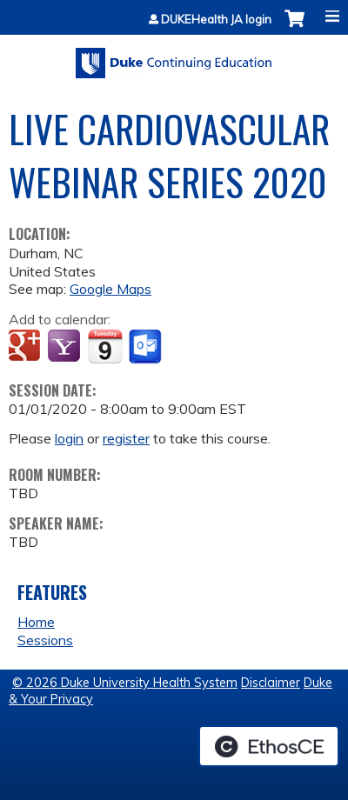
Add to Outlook (146, 347)
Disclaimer (270, 682)
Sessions (45, 640)
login (69, 438)
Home (36, 621)
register (126, 438)
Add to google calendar (26, 347)
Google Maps (110, 288)
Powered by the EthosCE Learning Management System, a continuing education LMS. (268, 746)
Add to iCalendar (105, 346)
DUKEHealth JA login (216, 19)
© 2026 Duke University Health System (125, 682)
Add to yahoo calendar (66, 347)
